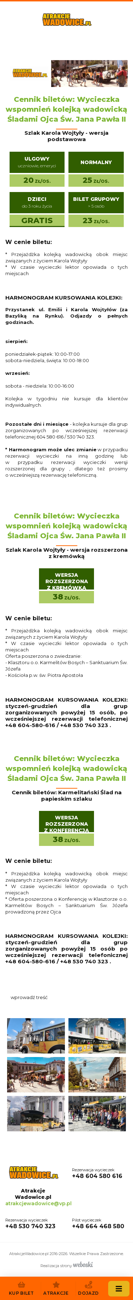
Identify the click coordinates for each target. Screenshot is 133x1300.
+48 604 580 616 (97, 1173)
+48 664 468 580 (98, 1223)
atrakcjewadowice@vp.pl (38, 1203)
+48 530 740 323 (30, 1223)
